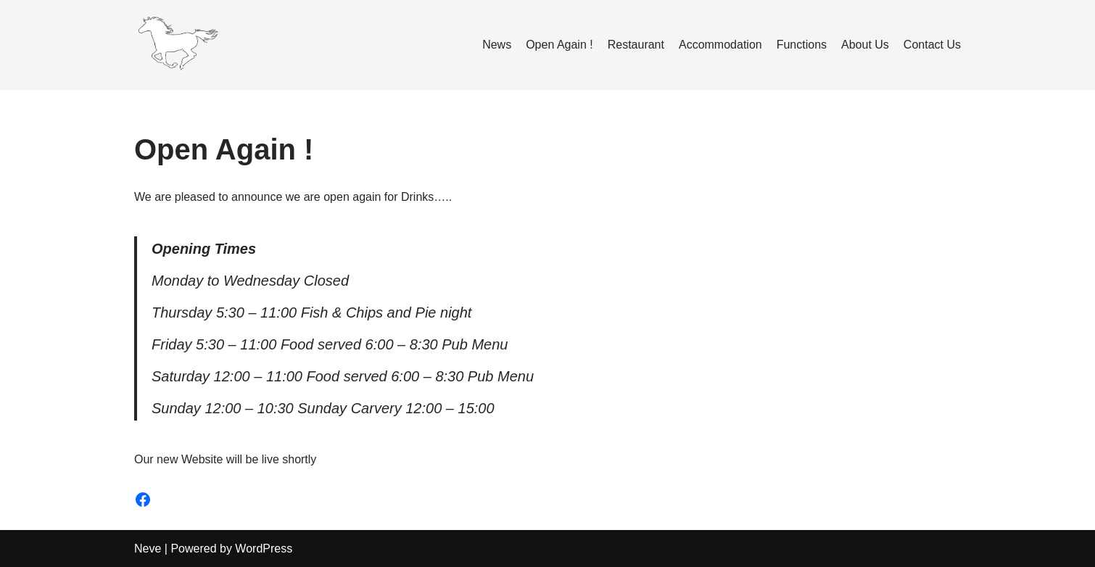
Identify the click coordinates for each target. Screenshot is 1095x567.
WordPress (263, 548)
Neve (147, 548)
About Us (865, 44)
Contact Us (932, 44)
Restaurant (636, 44)
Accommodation (720, 44)
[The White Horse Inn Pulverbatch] (177, 45)
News (496, 44)
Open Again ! (559, 44)
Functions (802, 44)
